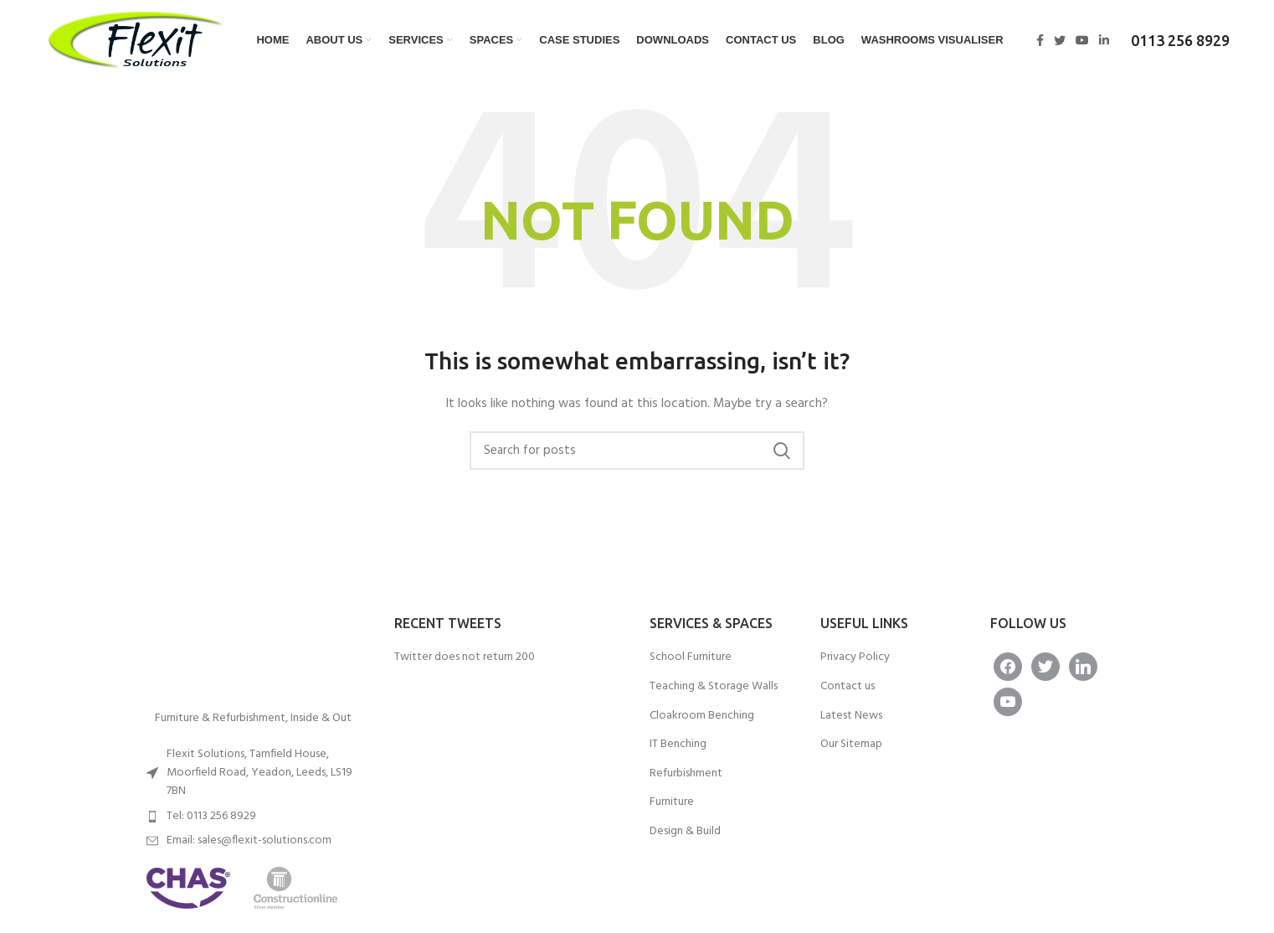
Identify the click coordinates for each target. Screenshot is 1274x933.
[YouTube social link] (1082, 40)
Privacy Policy (855, 657)
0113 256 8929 (1180, 40)
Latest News (851, 716)
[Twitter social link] (1060, 40)
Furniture (672, 802)
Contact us (847, 686)
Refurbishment (686, 773)
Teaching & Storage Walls (714, 686)
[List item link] (253, 816)
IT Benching (678, 744)
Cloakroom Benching (702, 716)
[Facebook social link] (1040, 40)
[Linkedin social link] (1104, 40)
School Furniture (691, 657)
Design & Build (685, 831)
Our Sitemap (851, 744)
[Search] (637, 450)
